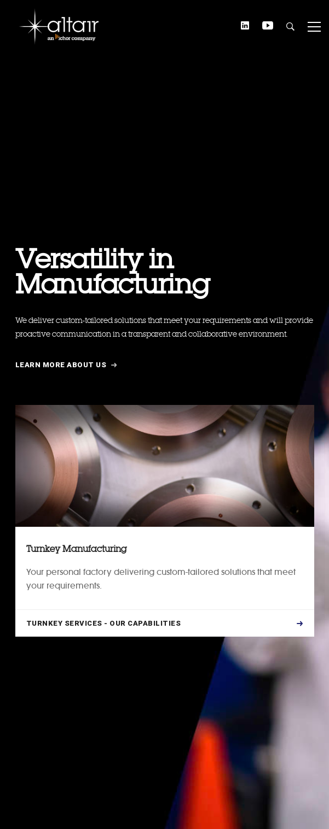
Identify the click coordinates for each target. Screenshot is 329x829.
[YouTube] (268, 26)
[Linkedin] (245, 26)
